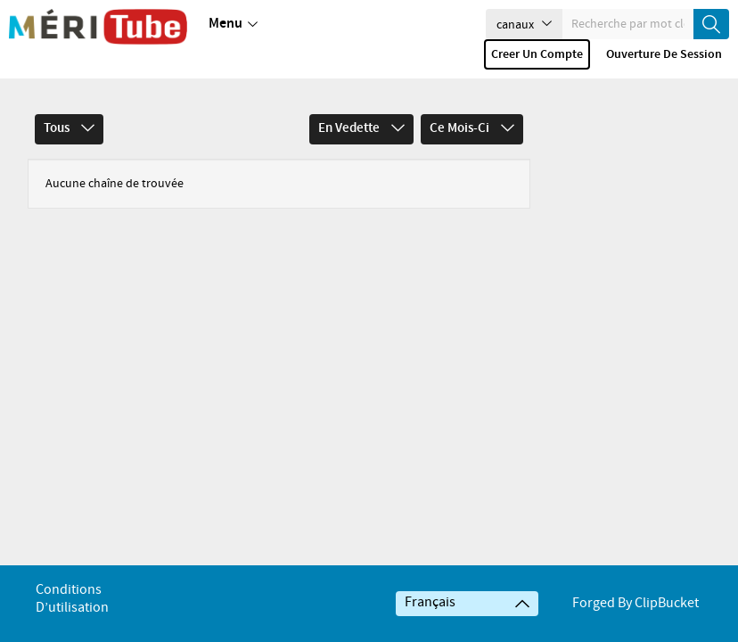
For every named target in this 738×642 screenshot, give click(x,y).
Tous (69, 103)
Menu (233, 24)
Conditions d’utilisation (72, 598)
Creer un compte (537, 54)
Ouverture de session (664, 54)
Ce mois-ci (472, 103)
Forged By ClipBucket (635, 603)
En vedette (361, 103)
